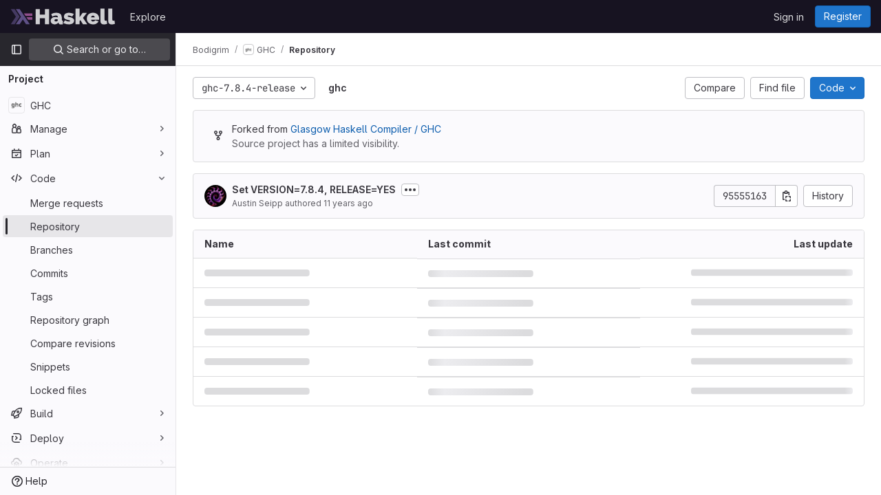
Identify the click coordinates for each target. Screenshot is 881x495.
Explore (148, 17)
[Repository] (88, 226)
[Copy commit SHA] (787, 196)
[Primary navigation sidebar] (17, 49)
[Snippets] (88, 366)
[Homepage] (63, 17)
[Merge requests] (88, 203)
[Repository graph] (88, 320)
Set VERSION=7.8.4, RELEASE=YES (314, 189)
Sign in (789, 17)
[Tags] (88, 296)
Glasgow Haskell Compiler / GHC (365, 129)
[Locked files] (88, 390)
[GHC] (88, 105)
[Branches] (88, 250)
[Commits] (88, 273)
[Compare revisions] (88, 343)
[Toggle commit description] (410, 190)
